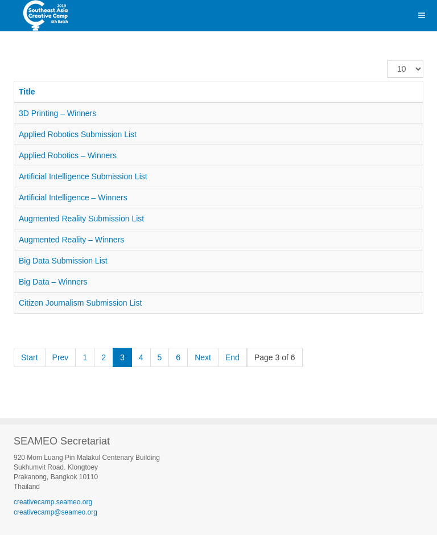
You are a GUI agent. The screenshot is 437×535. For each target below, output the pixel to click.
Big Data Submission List (63, 260)
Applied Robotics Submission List (78, 134)
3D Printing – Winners (57, 113)
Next (203, 357)
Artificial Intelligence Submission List (83, 176)
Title (27, 91)
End (232, 357)
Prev (60, 357)
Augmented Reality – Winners (71, 239)
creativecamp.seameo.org (53, 502)
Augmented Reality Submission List (81, 218)
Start (29, 357)
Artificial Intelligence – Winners (73, 197)
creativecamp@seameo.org (55, 512)
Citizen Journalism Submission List (80, 302)
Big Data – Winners (53, 281)
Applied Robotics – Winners (68, 155)
